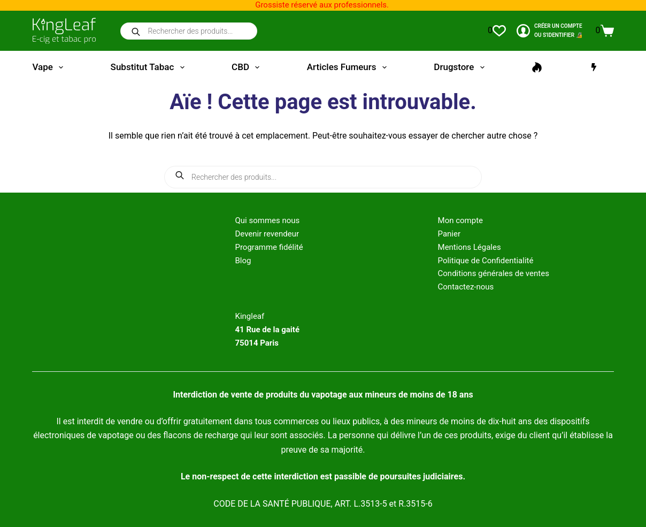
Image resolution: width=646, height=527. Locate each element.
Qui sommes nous (267, 220)
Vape (49, 67)
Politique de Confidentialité (486, 260)
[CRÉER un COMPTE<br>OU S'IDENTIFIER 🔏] (549, 31)
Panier (449, 234)
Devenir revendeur (267, 234)
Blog (243, 260)
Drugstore (461, 67)
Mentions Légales (469, 247)
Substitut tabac (150, 67)
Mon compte (460, 220)
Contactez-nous (466, 287)
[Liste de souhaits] (497, 30)
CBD (248, 67)
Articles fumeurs (349, 67)
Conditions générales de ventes (493, 273)
